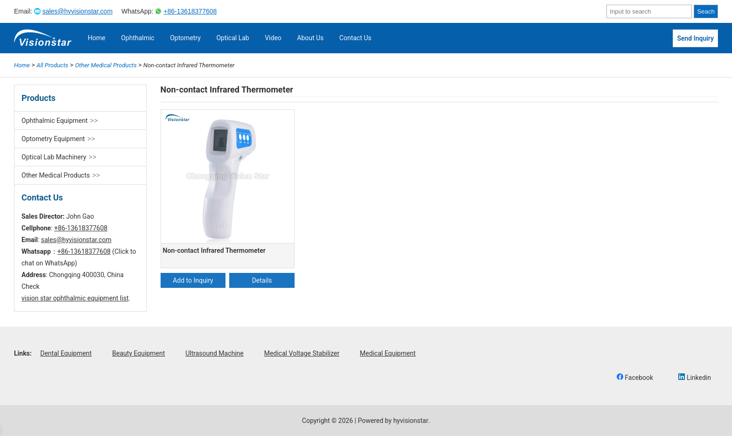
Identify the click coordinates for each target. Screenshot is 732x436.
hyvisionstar (410, 420)
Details (262, 280)
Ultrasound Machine (214, 353)
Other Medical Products (55, 175)
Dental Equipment (66, 353)
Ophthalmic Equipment (54, 120)
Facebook (635, 377)
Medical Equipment (388, 353)
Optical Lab (232, 38)
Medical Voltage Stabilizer (301, 353)
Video (273, 38)
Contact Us (355, 38)
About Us (310, 38)
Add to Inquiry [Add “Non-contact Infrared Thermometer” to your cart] (193, 280)
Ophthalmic (138, 38)
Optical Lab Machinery (53, 157)
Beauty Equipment (138, 353)
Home (97, 38)
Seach (706, 11)
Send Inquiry (695, 38)
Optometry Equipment (53, 139)
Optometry (185, 38)
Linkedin (694, 377)
